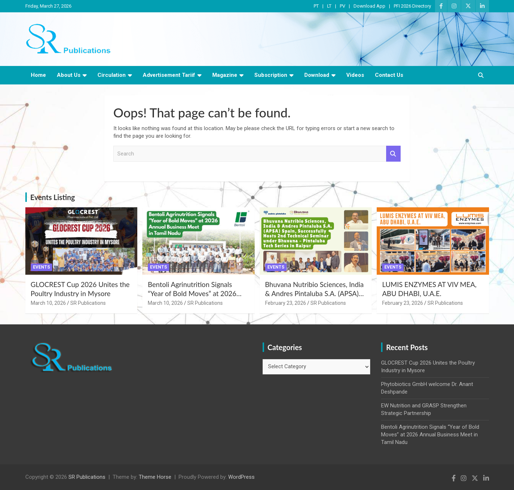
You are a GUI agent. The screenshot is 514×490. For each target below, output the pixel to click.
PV (342, 6)
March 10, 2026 (48, 303)
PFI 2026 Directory (412, 6)
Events (41, 267)
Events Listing (52, 197)
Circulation (111, 75)
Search (393, 154)
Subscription (270, 75)
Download (316, 75)
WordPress (241, 477)
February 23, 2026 (285, 303)
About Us (68, 75)
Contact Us (389, 75)
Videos (355, 75)
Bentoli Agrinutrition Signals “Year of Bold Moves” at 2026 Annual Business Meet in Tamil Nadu (193, 297)
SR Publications (88, 303)
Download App (369, 6)
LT (329, 6)
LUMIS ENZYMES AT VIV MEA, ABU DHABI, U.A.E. (429, 289)
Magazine (224, 75)
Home (38, 75)
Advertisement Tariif (169, 75)
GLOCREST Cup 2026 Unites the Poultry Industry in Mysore (80, 289)
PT (316, 6)
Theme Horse (155, 477)
